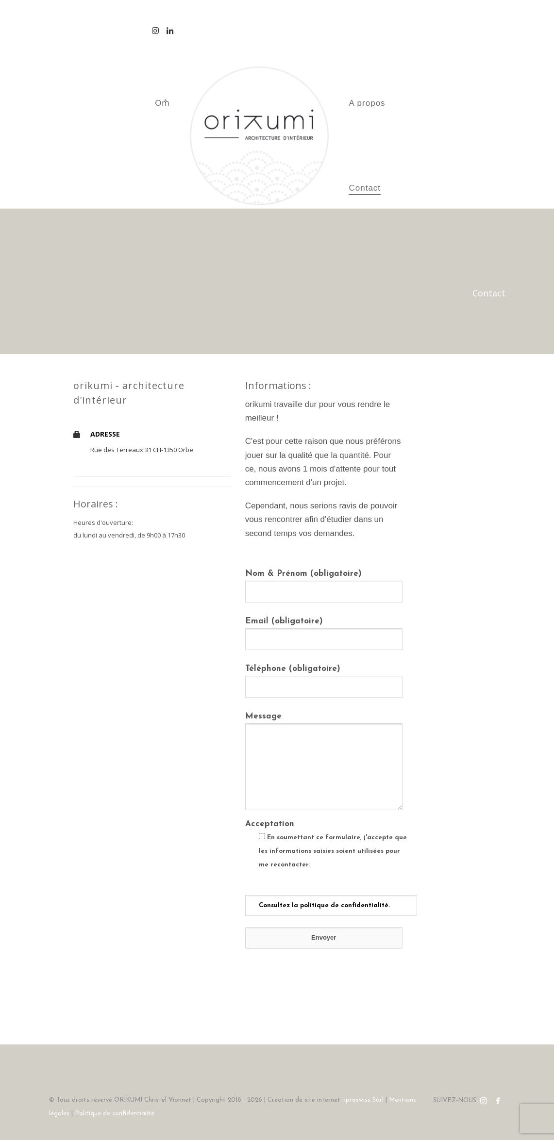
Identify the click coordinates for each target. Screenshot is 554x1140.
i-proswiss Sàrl (363, 1100)
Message (324, 762)
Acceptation (324, 864)
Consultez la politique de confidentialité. (324, 905)
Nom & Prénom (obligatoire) (324, 582)
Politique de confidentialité (114, 1113)
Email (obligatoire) (324, 630)
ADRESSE (105, 434)
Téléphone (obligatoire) (324, 677)
